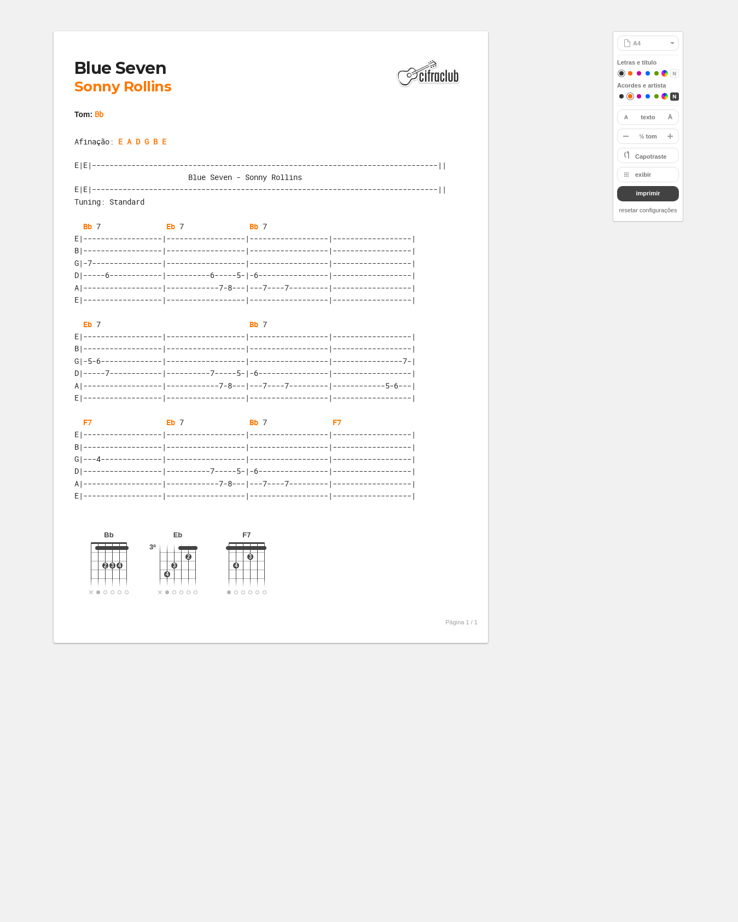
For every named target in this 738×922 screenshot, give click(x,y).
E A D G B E (142, 141)
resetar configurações (648, 210)
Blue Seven (120, 68)
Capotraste (650, 156)
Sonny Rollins (122, 86)
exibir (643, 174)
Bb (99, 114)
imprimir (648, 193)
